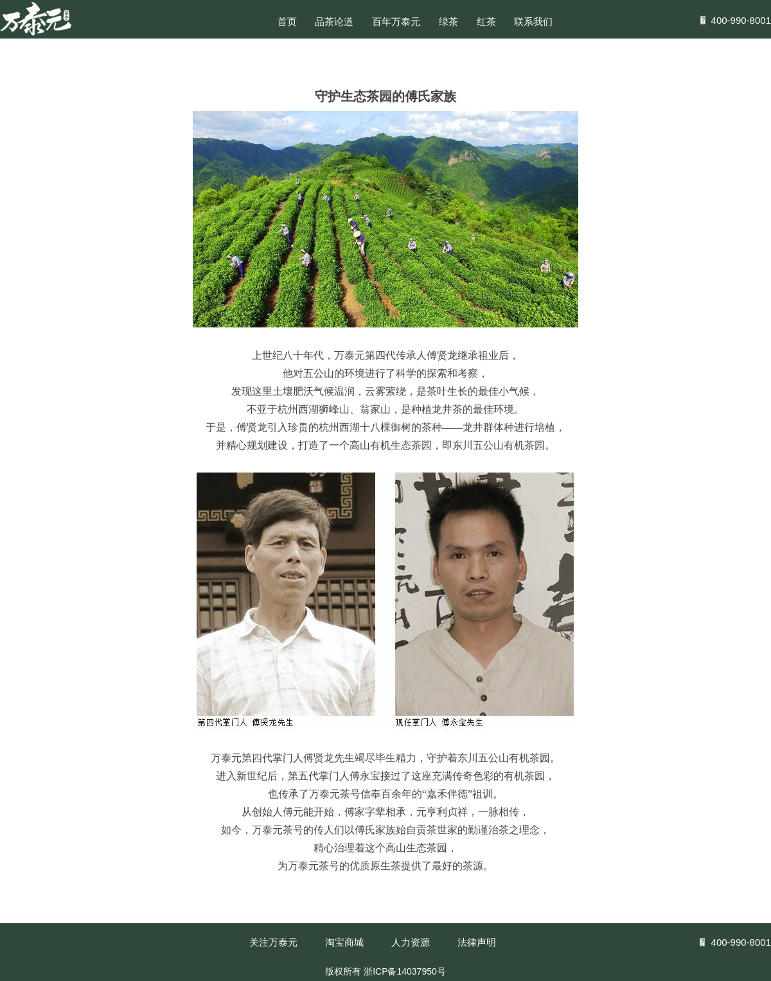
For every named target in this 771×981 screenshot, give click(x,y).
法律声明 (476, 942)
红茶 (486, 21)
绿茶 (448, 21)
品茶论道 (334, 21)
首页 (287, 21)
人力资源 (410, 942)
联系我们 (533, 21)
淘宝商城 (344, 942)
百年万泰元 (396, 21)
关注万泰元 (273, 942)
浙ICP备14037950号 (405, 971)
